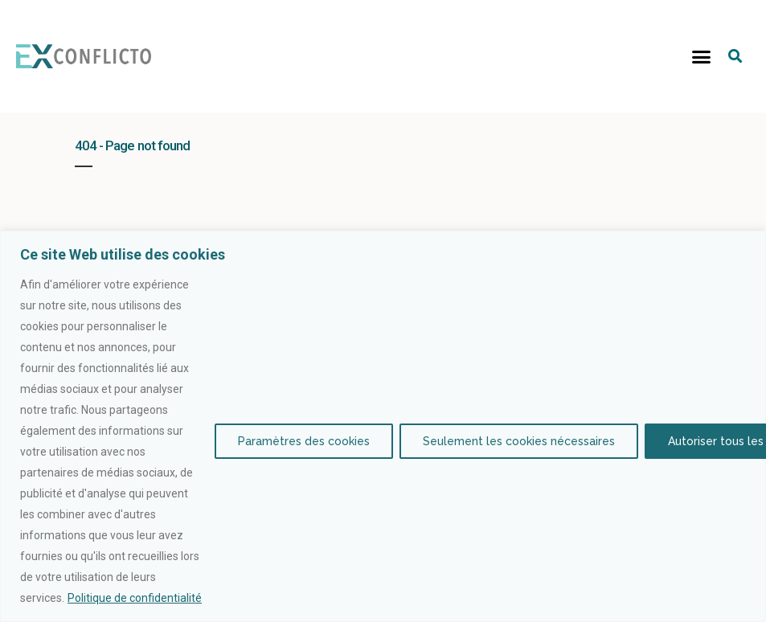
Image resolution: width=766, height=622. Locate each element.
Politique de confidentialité (135, 597)
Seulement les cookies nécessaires (519, 441)
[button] (701, 56)
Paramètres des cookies (304, 441)
